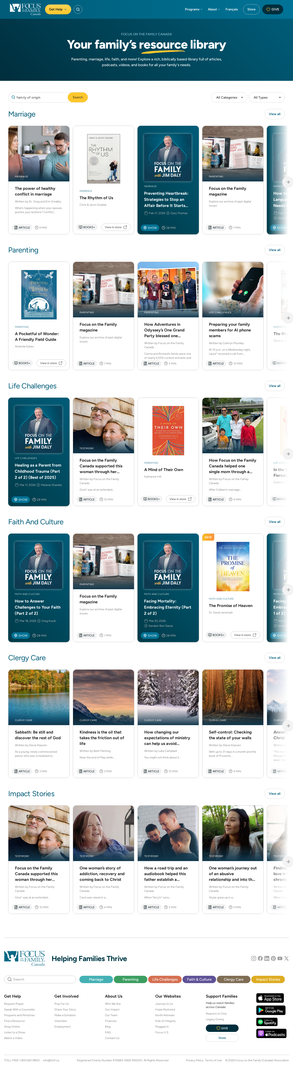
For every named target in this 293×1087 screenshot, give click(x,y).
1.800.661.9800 (29, 1060)
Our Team (111, 1015)
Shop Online (12, 1026)
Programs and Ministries (19, 1015)
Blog (108, 1026)
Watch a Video (13, 1038)
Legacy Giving (215, 1019)
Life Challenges (165, 979)
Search (78, 97)
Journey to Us (164, 1004)
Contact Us (112, 1038)
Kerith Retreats (165, 1015)
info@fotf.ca (51, 1060)
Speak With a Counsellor (19, 1009)
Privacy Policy (194, 1060)
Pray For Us (61, 1004)
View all (275, 114)
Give (272, 9)
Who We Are (113, 1004)
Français (231, 9)
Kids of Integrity (165, 1021)
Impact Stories (268, 979)
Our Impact (112, 1009)
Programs (194, 9)
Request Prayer (14, 1004)
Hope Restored (165, 1009)
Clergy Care (233, 979)
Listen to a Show (14, 1032)
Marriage (96, 979)
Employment (62, 1026)
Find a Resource (14, 1021)
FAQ (108, 1032)
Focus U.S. (162, 1032)
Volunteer (60, 1021)
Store (251, 9)
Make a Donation (65, 1015)
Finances (111, 1021)
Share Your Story (65, 1009)
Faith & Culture (199, 979)
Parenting (131, 979)
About (214, 9)
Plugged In (162, 1026)
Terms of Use (213, 1060)
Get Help (58, 9)
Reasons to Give (216, 1013)
